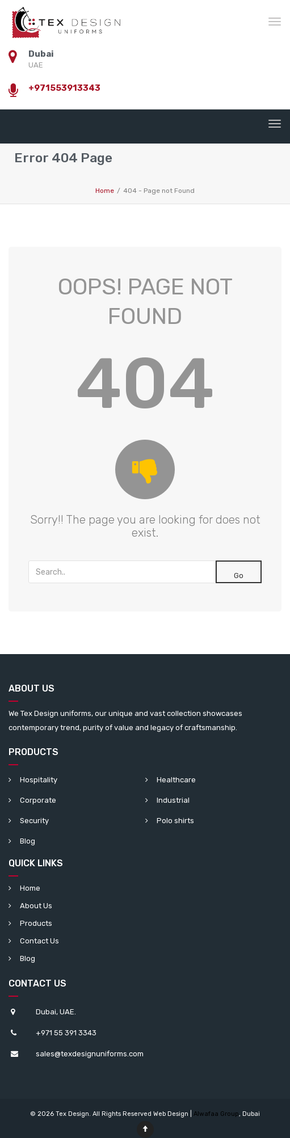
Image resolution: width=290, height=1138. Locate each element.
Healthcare (176, 779)
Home (30, 888)
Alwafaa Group (216, 1114)
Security (34, 820)
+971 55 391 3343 (66, 1033)
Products (36, 923)
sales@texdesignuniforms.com (90, 1054)
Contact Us (39, 941)
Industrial (173, 800)
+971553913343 (64, 88)
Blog (27, 841)
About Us (36, 905)
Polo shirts (175, 820)
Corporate (38, 800)
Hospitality (38, 779)
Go (238, 575)
